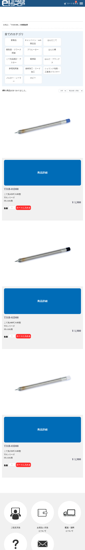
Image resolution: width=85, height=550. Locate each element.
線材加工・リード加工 (32, 70)
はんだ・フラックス (52, 60)
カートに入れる (23, 208)
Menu (80, 2)
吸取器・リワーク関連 (13, 51)
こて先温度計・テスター (13, 60)
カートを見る (72, 3)
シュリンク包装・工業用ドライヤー (52, 70)
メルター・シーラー (13, 79)
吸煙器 (33, 59)
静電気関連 (13, 69)
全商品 (5, 25)
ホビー (33, 78)
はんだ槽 (52, 50)
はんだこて (52, 40)
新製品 (14, 40)
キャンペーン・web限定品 (33, 42)
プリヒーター (33, 50)
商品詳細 (42, 172)
